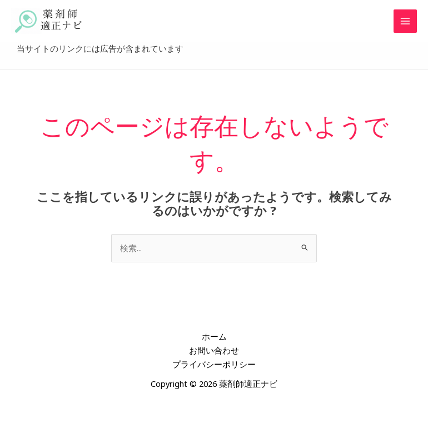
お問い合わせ (214, 354)
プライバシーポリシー (214, 368)
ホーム (214, 340)
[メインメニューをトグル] (405, 23)
